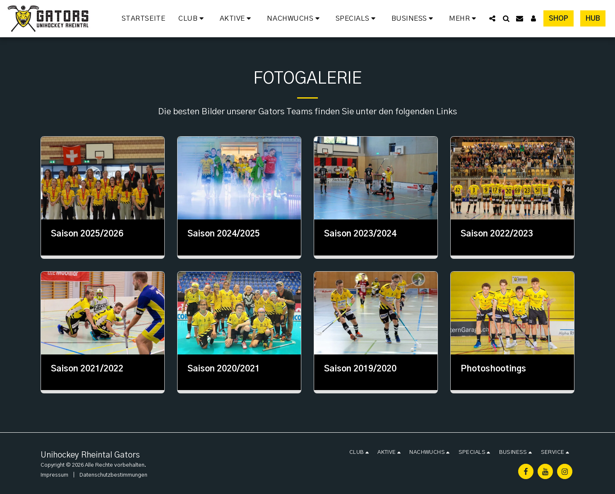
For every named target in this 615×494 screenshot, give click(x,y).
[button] (192, 19)
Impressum (54, 475)
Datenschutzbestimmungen (113, 475)
